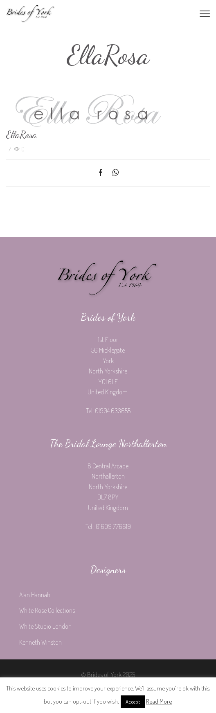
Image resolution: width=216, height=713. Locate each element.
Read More (159, 701)
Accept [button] (133, 701)
